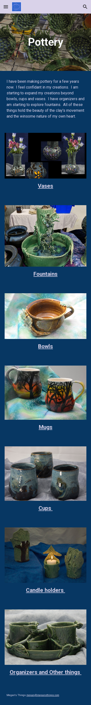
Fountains (45, 274)
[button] (6, 6)
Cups (45, 508)
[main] (46, 42)
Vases (45, 186)
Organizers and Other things (45, 672)
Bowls (45, 346)
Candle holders (45, 590)
